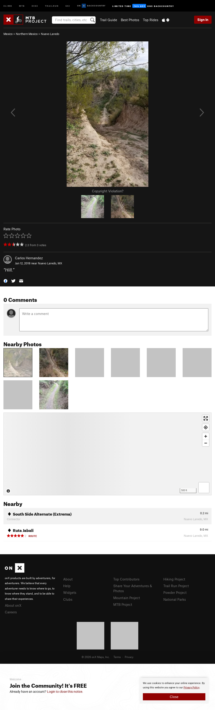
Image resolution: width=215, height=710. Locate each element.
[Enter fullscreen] (205, 418)
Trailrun (52, 5)
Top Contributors (126, 579)
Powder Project (175, 592)
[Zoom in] (205, 436)
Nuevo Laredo (50, 34)
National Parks (174, 599)
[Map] (107, 454)
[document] (174, 690)
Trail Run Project (176, 586)
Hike (35, 5)
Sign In (202, 19)
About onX (13, 605)
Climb (7, 5)
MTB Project (122, 604)
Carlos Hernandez (29, 258)
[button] (5, 280)
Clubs (67, 599)
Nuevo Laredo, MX (50, 263)
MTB (22, 5)
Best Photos (130, 20)
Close (174, 697)
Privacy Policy (191, 687)
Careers (11, 612)
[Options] (204, 487)
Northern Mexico (27, 34)
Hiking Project (174, 579)
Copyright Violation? (107, 191)
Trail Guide (108, 20)
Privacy (129, 656)
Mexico (8, 34)
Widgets (69, 592)
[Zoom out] (205, 443)
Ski (67, 5)
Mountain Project (126, 598)
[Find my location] (205, 427)
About (68, 579)
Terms (117, 656)
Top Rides (150, 20)
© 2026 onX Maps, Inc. (96, 656)
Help (67, 586)
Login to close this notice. (65, 691)
